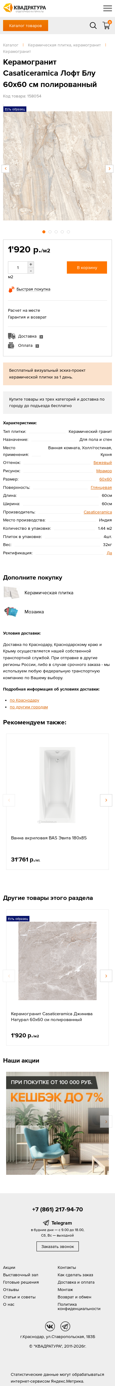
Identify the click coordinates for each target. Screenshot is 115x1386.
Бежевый (103, 462)
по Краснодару (24, 700)
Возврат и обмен (74, 1296)
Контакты (67, 1267)
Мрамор (104, 470)
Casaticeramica (98, 511)
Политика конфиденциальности (79, 1306)
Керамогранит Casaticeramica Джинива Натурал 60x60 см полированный (52, 1016)
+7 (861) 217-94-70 (57, 1209)
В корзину (87, 267)
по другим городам (29, 706)
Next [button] (109, 169)
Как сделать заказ (75, 1274)
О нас (8, 1304)
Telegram (62, 1223)
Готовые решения (21, 1282)
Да (109, 552)
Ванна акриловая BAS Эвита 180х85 (49, 837)
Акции (9, 1267)
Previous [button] (6, 169)
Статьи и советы (19, 1296)
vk (50, 1326)
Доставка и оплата (76, 1282)
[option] (57, 165)
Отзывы (11, 1289)
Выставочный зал (20, 1274)
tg (65, 1326)
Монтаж (65, 1289)
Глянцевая (101, 487)
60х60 (105, 479)
